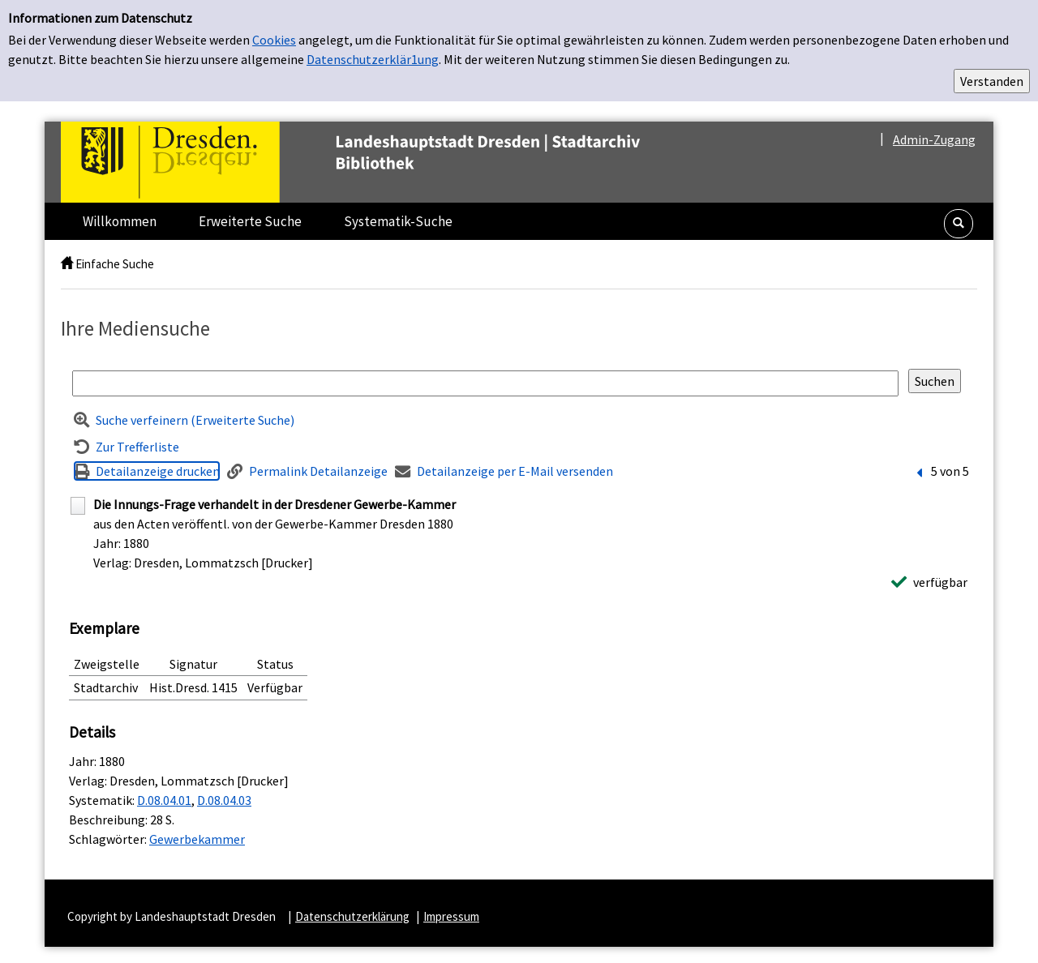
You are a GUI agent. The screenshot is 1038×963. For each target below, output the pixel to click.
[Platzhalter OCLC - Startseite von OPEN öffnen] (384, 162)
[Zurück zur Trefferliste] (126, 446)
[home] (67, 264)
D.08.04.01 (164, 800)
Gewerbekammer (197, 839)
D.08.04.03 (224, 800)
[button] (958, 223)
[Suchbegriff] (485, 383)
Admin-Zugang (934, 139)
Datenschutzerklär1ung (373, 59)
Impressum (451, 916)
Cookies (274, 40)
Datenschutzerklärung (352, 916)
